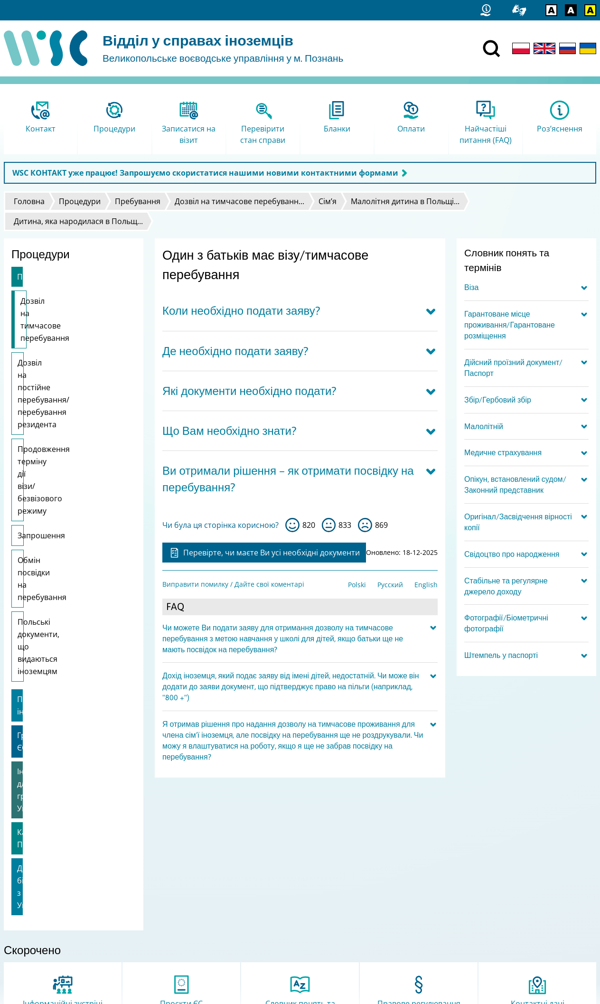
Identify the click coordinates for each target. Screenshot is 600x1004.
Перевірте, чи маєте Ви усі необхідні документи (264, 552)
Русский (390, 584)
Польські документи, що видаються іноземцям (62, 492)
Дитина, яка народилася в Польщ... (78, 221)
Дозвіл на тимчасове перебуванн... (239, 201)
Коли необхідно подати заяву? (241, 310)
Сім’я (328, 201)
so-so (329, 525)
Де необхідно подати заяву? (235, 351)
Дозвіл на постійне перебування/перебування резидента (68, 350)
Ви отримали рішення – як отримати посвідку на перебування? (288, 479)
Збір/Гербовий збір (497, 399)
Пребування (137, 201)
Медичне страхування (503, 452)
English (426, 584)
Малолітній (483, 426)
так (292, 525)
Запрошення (41, 424)
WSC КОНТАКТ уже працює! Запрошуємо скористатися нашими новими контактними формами (205, 173)
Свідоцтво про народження (511, 554)
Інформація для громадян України (64, 580)
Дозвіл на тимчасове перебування (59, 307)
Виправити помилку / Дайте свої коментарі (233, 584)
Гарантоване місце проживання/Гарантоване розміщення (509, 325)
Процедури (80, 201)
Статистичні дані (36, 905)
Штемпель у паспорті (501, 655)
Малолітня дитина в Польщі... (405, 201)
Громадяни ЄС (43, 550)
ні (365, 525)
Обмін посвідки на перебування (51, 455)
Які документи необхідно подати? (249, 391)
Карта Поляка (42, 610)
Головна (29, 201)
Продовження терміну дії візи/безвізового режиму (64, 393)
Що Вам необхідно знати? (229, 430)
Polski (357, 584)
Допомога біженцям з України (73, 634)
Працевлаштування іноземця (71, 526)
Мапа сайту (27, 917)
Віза (471, 287)
